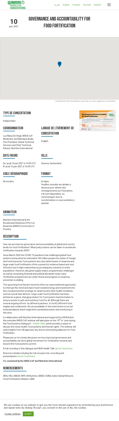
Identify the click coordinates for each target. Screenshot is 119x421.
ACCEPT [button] (28, 414)
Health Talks (39, 323)
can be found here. (64, 348)
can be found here (26, 356)
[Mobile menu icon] (109, 4)
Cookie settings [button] (12, 414)
